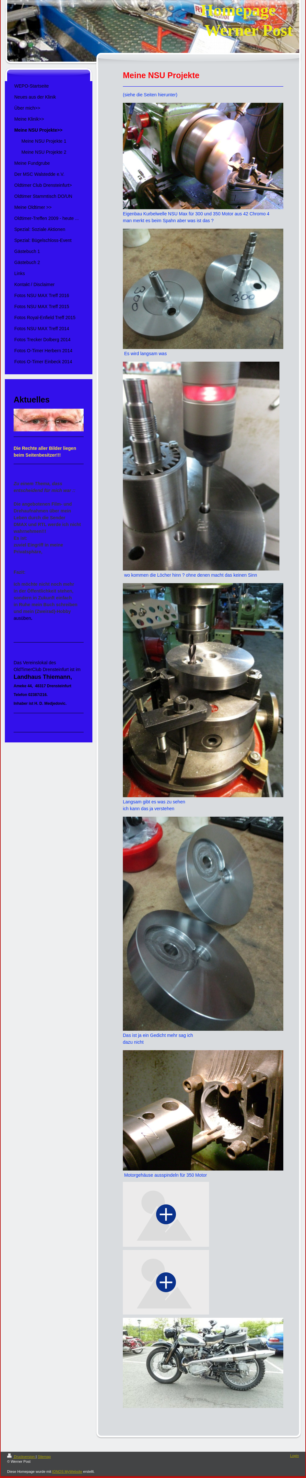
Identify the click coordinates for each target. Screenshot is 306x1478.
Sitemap (44, 1457)
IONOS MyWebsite (67, 1471)
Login (294, 1456)
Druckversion (21, 1457)
